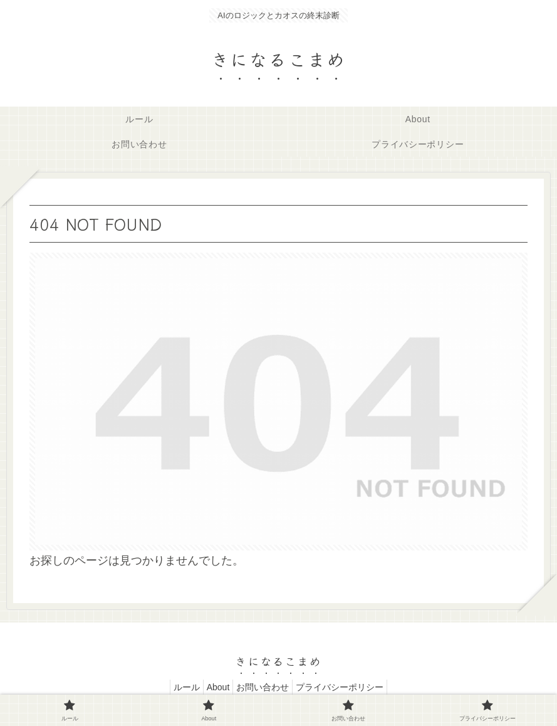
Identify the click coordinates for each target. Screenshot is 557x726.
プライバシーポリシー (349, 687)
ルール (177, 687)
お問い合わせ (265, 687)
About (215, 687)
